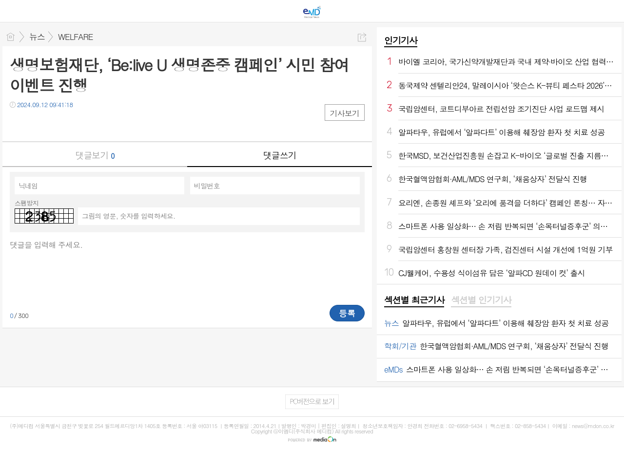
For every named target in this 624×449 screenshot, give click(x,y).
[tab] (414, 300)
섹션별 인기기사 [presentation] (481, 300)
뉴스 (37, 36)
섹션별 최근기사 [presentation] (414, 300)
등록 (347, 313)
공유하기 (362, 37)
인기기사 (400, 40)
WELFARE (75, 36)
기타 (76, 124)
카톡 (57, 124)
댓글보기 (95, 155)
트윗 (37, 124)
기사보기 (344, 113)
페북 (18, 124)
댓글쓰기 (279, 155)
